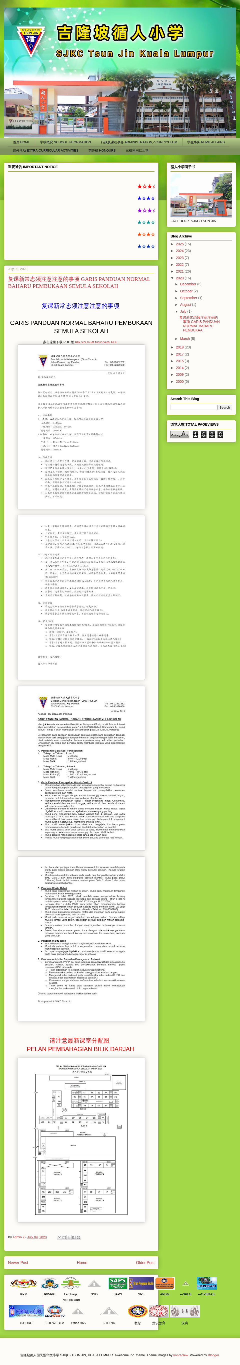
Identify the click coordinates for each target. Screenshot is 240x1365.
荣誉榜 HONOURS (102, 150)
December (188, 284)
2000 (180, 382)
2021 (180, 271)
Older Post (145, 1263)
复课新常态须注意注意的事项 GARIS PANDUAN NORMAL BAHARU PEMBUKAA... (199, 323)
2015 (180, 361)
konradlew (180, 1355)
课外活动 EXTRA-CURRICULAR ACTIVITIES (45, 150)
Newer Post (18, 1263)
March (185, 339)
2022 (180, 265)
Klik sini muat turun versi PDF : (97, 342)
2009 (180, 375)
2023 (180, 258)
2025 (180, 244)
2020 (180, 278)
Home (82, 1263)
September (189, 298)
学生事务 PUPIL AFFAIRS (206, 142)
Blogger (213, 1355)
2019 (180, 347)
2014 (180, 368)
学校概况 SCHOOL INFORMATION (65, 142)
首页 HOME (21, 142)
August (186, 305)
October (187, 291)
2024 (180, 251)
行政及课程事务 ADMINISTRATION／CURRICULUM (139, 142)
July (183, 311)
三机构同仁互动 (137, 150)
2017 (180, 354)
